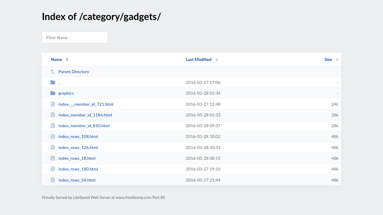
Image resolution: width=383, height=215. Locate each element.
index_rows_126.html (74, 147)
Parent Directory (69, 71)
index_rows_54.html (72, 179)
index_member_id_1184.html (81, 114)
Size (328, 59)
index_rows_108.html (74, 136)
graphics (62, 93)
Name (56, 59)
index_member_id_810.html (80, 125)
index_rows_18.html (72, 158)
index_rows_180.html (74, 168)
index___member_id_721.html (81, 104)
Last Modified (199, 59)
